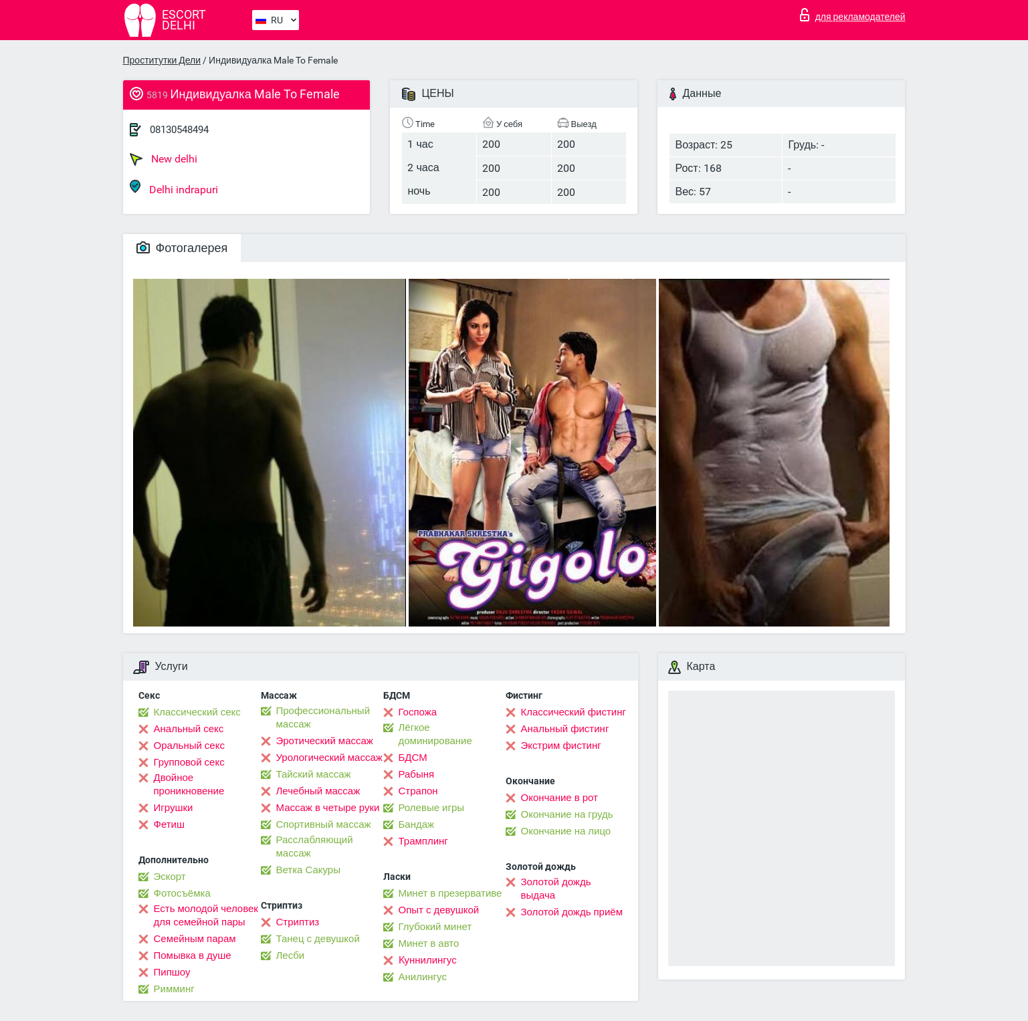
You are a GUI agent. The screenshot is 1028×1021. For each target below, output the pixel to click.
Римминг (174, 989)
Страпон (418, 791)
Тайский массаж (313, 774)
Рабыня (417, 774)
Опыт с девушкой (439, 910)
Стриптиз (298, 922)
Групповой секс (189, 762)
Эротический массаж (324, 741)
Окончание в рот (559, 798)
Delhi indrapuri (174, 187)
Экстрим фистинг (561, 746)
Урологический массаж (329, 758)
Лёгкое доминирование (435, 734)
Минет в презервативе (450, 893)
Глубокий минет (435, 927)
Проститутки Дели (162, 60)
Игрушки (173, 808)
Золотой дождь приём (572, 912)
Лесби (290, 955)
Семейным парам (195, 939)
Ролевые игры (432, 808)
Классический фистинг (573, 712)
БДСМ (413, 758)
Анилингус (423, 977)
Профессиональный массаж (323, 717)
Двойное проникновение (189, 784)
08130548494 (179, 130)
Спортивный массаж (323, 824)
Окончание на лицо (566, 831)
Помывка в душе (192, 955)
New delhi (163, 159)
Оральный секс (189, 746)
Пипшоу (172, 972)
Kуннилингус (428, 960)
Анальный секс (189, 729)
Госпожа (418, 712)
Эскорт (170, 877)
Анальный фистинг (565, 729)
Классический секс (197, 712)
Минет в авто (429, 943)
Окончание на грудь (567, 814)
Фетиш (169, 824)
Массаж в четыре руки (328, 808)
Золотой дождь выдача (556, 888)
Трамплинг (423, 841)
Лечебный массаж (318, 791)
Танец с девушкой (318, 939)
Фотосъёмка (182, 893)
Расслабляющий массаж (314, 846)
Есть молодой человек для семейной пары (206, 915)
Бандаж (417, 824)
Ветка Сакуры (308, 870)
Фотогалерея (182, 248)
